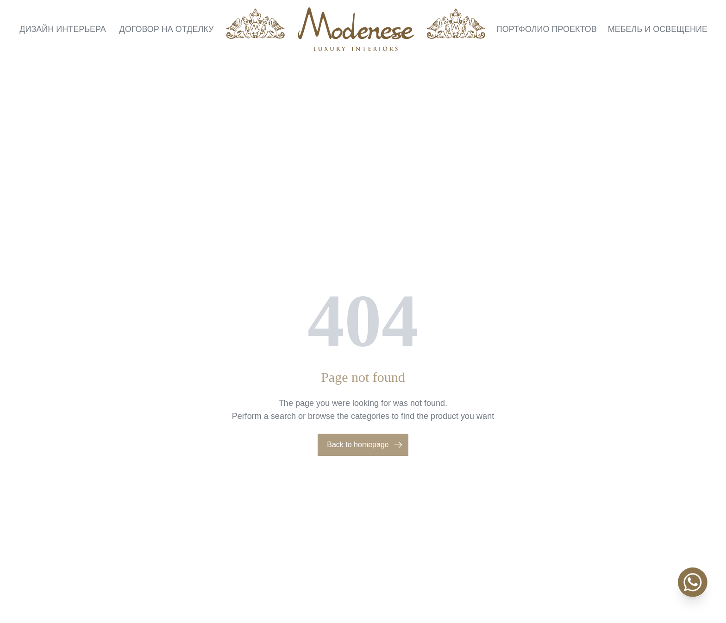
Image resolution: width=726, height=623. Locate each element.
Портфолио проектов (546, 29)
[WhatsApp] (692, 582)
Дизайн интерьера (62, 29)
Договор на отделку (166, 29)
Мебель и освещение (657, 29)
